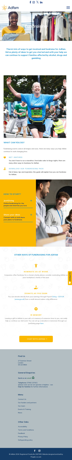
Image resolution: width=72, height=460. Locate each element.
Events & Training (24, 409)
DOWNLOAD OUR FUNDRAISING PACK (26, 169)
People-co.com (36, 457)
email (29, 378)
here (41, 323)
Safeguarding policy (25, 440)
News (20, 413)
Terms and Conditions (26, 430)
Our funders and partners (27, 403)
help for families (24, 387)
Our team (21, 406)
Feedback (21, 433)
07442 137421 (32, 383)
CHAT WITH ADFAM (36, 339)
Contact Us (22, 399)
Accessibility (22, 427)
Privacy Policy (23, 437)
